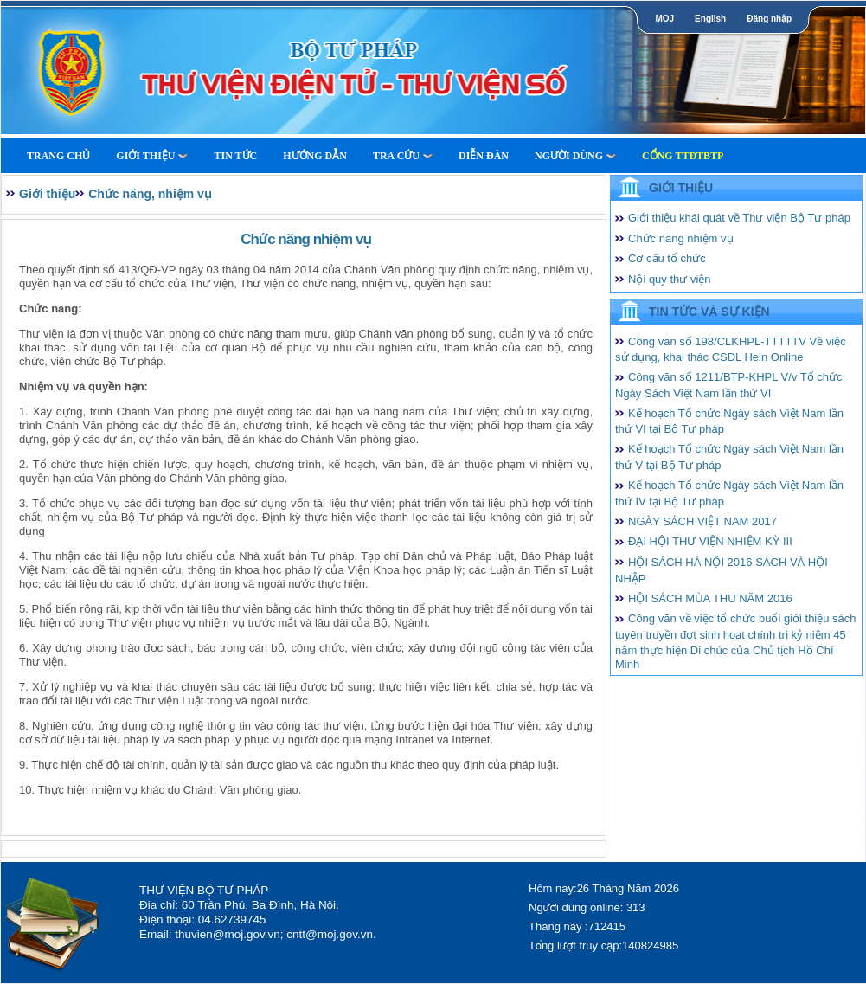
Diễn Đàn (484, 156)
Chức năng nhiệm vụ (681, 238)
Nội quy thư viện (669, 279)
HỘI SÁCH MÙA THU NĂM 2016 (710, 598)
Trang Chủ (58, 156)
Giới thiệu (152, 156)
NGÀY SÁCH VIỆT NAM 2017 (702, 521)
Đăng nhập (769, 18)
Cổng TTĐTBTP (682, 156)
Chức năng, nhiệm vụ (150, 194)
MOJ (664, 18)
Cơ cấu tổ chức (667, 258)
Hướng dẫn (315, 156)
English (710, 18)
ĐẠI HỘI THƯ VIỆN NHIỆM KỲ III (710, 541)
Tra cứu (403, 156)
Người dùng (575, 156)
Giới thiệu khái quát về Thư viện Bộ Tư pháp (739, 217)
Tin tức (235, 156)
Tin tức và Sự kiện (709, 311)
